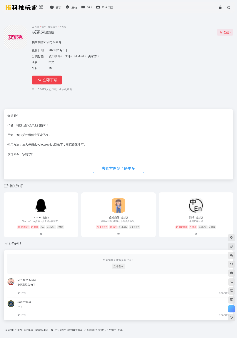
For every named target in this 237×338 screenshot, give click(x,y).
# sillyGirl (51, 227)
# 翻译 (212, 227)
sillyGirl (79, 56)
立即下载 (46, 80)
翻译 (196, 217)
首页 (37, 27)
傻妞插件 (52, 27)
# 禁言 (60, 227)
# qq (42, 227)
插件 (43, 27)
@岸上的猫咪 (37, 125)
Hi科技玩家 (28, 330)
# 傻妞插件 (135, 227)
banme (41, 217)
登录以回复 (224, 293)
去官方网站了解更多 (118, 168)
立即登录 (118, 266)
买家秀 (92, 56)
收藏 (225, 32)
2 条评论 (15, 243)
